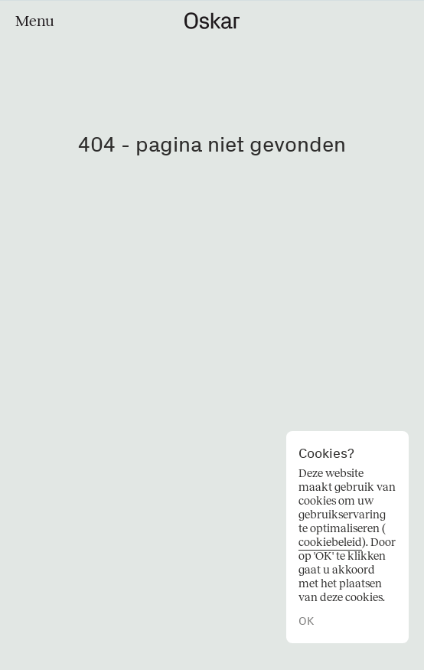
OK (306, 621)
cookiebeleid (330, 542)
